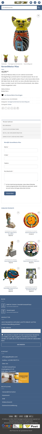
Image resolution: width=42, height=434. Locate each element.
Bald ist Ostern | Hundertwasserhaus (19, 304)
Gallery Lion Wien (8, 419)
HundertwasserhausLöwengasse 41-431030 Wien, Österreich (15, 374)
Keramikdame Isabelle (10, 261)
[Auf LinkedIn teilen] (17, 108)
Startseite (4, 64)
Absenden (10, 193)
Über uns (5, 364)
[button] (2, 2)
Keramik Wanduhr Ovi (31, 232)
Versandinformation (9, 392)
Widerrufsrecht (7, 402)
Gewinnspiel (11, 310)
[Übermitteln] (39, 7)
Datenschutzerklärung (9, 405)
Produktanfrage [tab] (8, 122)
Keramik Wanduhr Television (31, 261)
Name (6, 147)
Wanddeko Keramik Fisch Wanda (11, 289)
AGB (3, 399)
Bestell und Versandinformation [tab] (12, 133)
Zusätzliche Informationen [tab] (11, 129)
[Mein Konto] (35, 2)
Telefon (6, 163)
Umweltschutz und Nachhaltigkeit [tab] (13, 136)
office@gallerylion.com (10, 357)
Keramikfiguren (28, 64)
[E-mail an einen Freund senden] (11, 108)
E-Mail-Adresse (6, 328)
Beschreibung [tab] (7, 125)
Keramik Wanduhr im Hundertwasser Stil (31, 289)
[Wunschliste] (31, 2)
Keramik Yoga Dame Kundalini (11, 233)
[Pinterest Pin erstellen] (14, 108)
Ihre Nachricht (8, 171)
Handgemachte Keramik (15, 64)
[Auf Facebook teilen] (5, 108)
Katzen (10, 104)
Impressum (6, 395)
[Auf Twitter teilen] (8, 108)
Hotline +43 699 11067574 (10, 360)
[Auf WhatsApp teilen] (2, 108)
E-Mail (6, 155)
